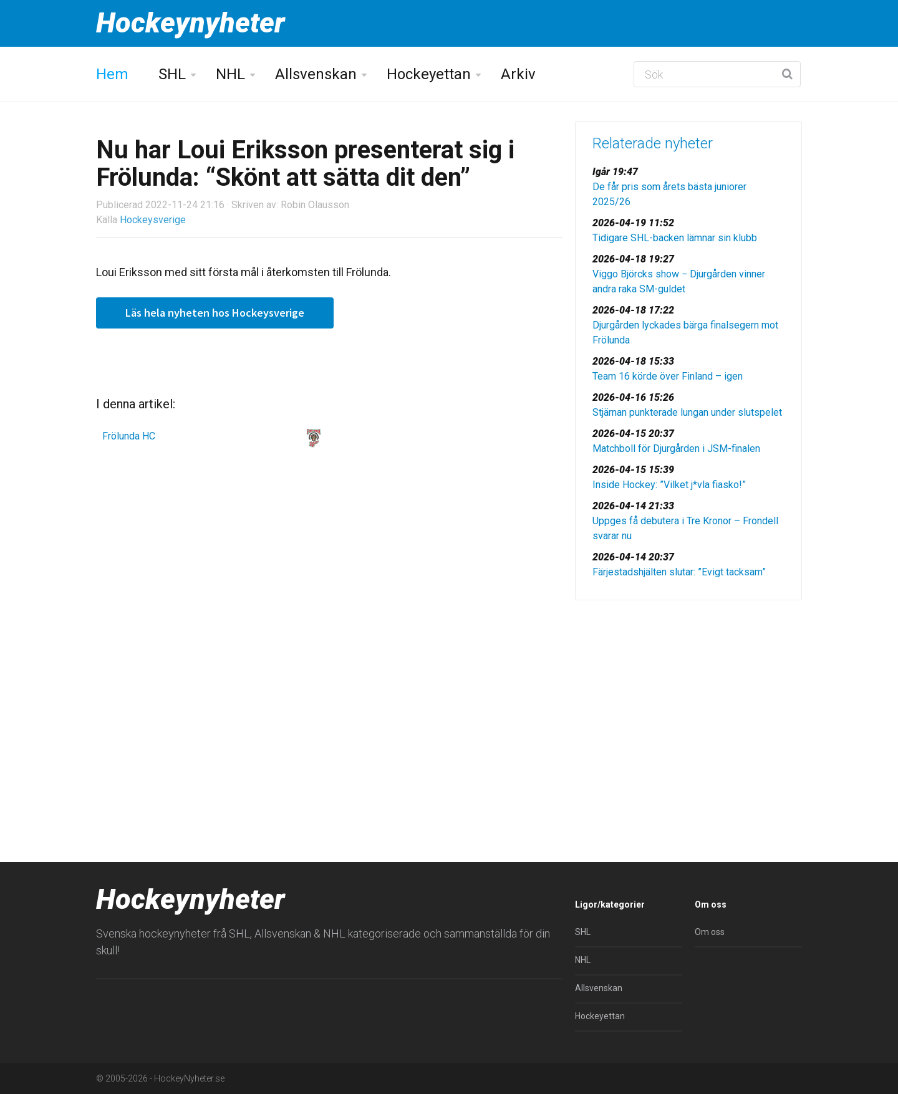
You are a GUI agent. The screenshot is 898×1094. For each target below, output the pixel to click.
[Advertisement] (688, 706)
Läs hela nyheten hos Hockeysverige (214, 312)
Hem (112, 74)
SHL (172, 74)
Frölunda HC (128, 436)
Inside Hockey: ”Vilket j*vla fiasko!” (669, 485)
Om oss (710, 932)
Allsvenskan (316, 74)
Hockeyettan (429, 74)
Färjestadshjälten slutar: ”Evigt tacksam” (679, 572)
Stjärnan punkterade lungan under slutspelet (687, 412)
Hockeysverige (153, 220)
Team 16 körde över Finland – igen (667, 376)
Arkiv (518, 74)
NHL (230, 74)
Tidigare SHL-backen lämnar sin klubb (674, 238)
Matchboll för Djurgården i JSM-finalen (676, 448)
